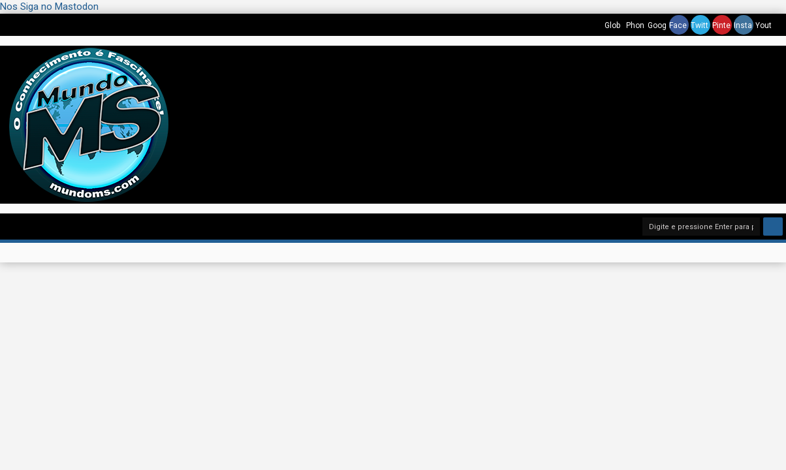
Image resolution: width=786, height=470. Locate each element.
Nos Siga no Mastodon (49, 6)
